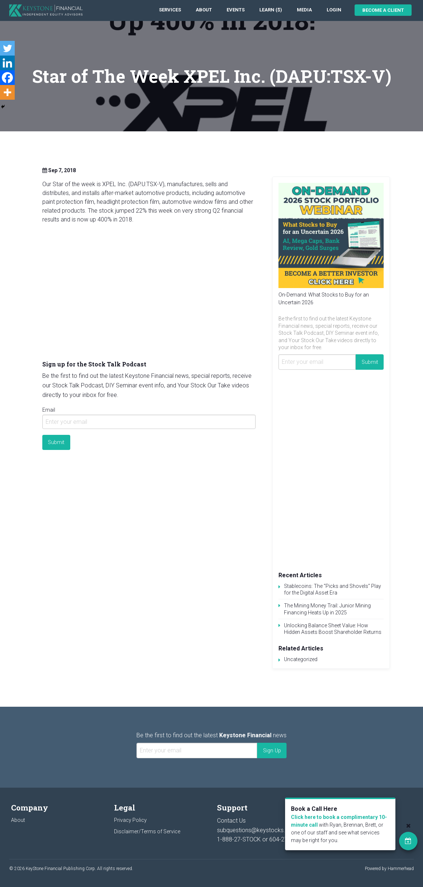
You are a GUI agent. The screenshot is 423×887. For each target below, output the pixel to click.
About (204, 10)
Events (236, 10)
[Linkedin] (7, 63)
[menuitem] (170, 10)
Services (170, 10)
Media (304, 10)
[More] (7, 92)
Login (334, 10)
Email (48, 410)
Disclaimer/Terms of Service (147, 831)
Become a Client (383, 10)
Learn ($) (270, 10)
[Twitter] (7, 48)
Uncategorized (300, 659)
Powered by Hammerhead (389, 868)
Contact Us (231, 820)
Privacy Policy (130, 820)
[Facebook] (7, 77)
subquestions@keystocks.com (257, 830)
